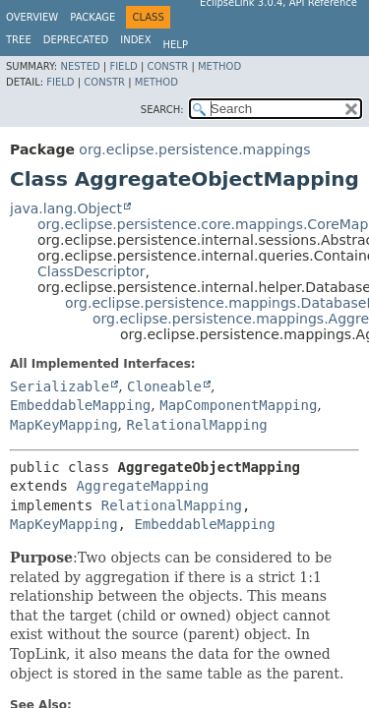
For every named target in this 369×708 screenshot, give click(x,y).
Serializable (59, 386)
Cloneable (164, 386)
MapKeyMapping (64, 425)
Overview (32, 17)
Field (123, 66)
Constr (167, 66)
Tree (18, 39)
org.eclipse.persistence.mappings (194, 149)
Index (135, 39)
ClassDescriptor (91, 271)
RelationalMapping (196, 425)
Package (92, 17)
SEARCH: (162, 109)
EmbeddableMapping (80, 405)
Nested (79, 66)
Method (219, 66)
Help (175, 44)
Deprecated (76, 39)
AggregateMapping (142, 486)
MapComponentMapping (238, 405)
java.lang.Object (66, 208)
